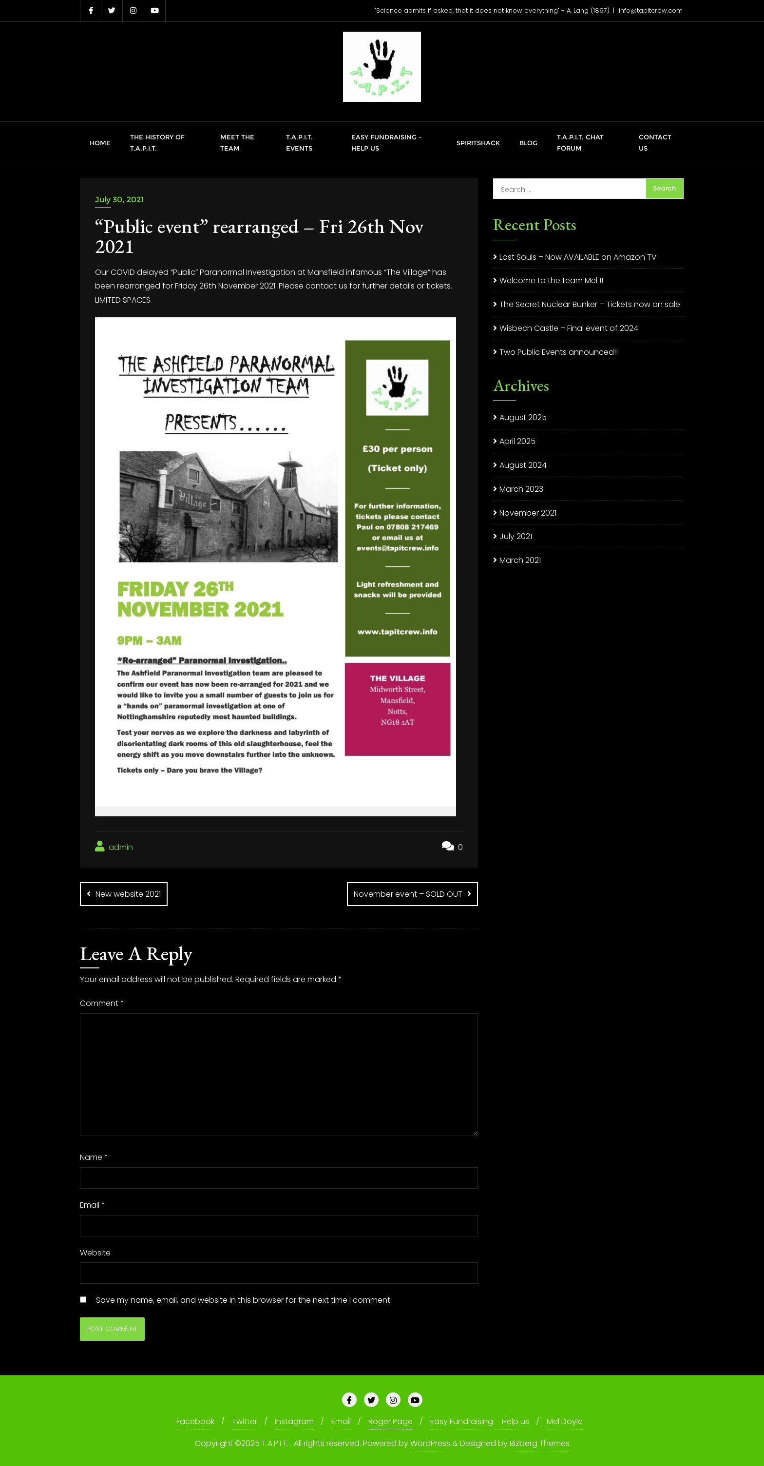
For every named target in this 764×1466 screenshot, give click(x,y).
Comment (102, 1003)
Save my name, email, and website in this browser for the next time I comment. (244, 1300)
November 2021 (527, 513)
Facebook (195, 1421)
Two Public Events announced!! (558, 352)
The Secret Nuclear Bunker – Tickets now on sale (589, 304)
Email (92, 1205)
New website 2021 (128, 894)
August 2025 (523, 417)
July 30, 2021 (119, 199)
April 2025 (517, 441)
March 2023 (521, 489)
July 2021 (515, 536)
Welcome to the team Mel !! (551, 280)
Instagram (294, 1421)
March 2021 (520, 560)
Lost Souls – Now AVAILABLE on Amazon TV (578, 257)
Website (95, 1252)
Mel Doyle (565, 1421)
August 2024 (523, 465)
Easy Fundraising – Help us (479, 1421)
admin (114, 847)
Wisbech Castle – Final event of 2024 (568, 328)
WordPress (430, 1443)
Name (94, 1157)
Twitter (244, 1421)
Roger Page (390, 1421)
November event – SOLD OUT (408, 894)
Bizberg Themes (540, 1443)
